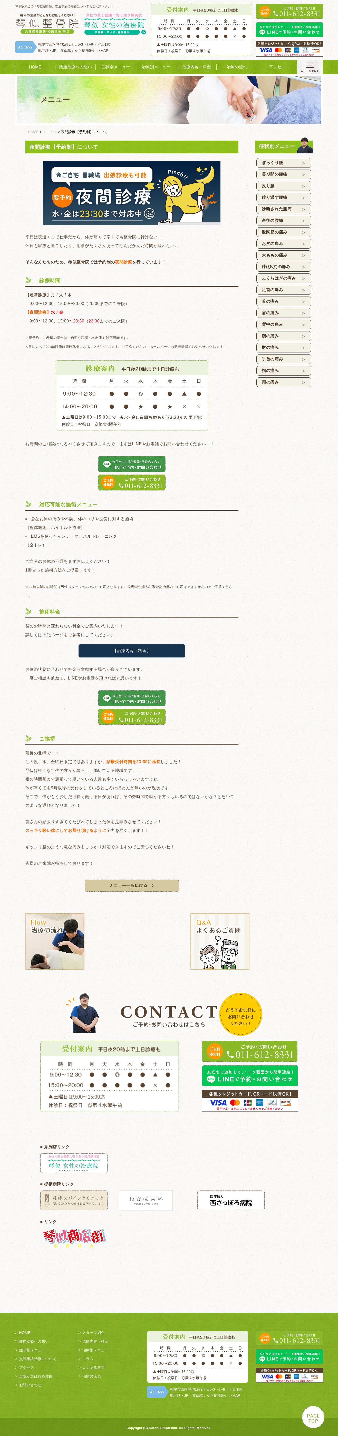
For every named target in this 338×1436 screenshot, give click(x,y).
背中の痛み (272, 324)
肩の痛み (270, 313)
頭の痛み (270, 382)
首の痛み (270, 301)
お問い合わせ (30, 1385)
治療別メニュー (156, 67)
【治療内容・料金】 (132, 650)
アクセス (277, 67)
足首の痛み (272, 290)
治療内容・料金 (196, 67)
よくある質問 (93, 1367)
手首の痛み (272, 359)
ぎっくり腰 (272, 163)
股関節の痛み (274, 232)
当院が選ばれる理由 (36, 1376)
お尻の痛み (272, 243)
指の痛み (270, 370)
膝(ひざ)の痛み (276, 266)
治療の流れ (237, 67)
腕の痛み (270, 336)
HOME (35, 67)
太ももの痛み (274, 255)
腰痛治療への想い (75, 67)
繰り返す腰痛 (274, 197)
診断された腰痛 (277, 209)
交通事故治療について (38, 1359)
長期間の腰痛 (274, 174)
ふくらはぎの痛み (279, 278)
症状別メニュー (115, 67)
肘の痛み (270, 347)
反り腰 (268, 186)
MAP (104, 50)
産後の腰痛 (272, 220)
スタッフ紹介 (93, 1333)
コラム (88, 1359)
